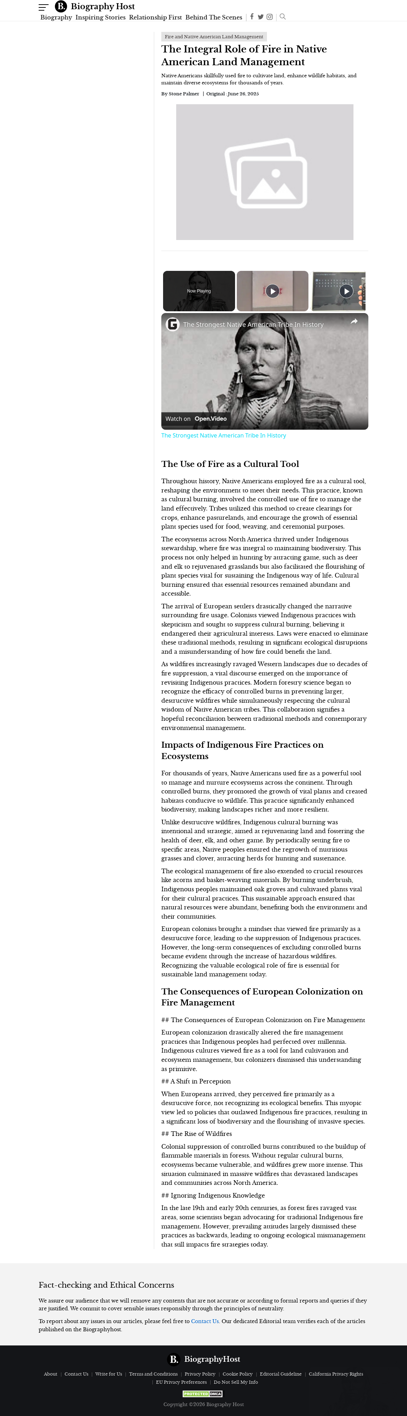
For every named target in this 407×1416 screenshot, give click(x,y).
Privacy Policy (200, 1374)
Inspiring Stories (101, 17)
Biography (56, 17)
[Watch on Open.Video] (196, 419)
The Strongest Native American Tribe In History (253, 324)
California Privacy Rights (336, 1374)
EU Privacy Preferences (181, 1382)
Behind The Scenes (213, 17)
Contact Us (205, 1321)
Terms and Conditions (153, 1374)
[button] (281, 17)
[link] (173, 324)
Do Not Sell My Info (236, 1382)
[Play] (345, 291)
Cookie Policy (238, 1374)
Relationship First (155, 17)
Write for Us (108, 1374)
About (50, 1374)
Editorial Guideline (281, 1374)
